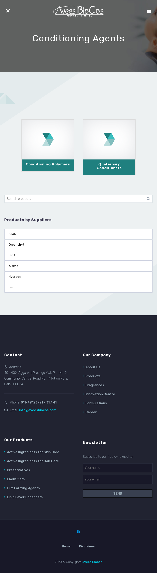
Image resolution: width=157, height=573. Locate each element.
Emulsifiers (16, 479)
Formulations (96, 403)
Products (93, 376)
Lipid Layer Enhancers (25, 497)
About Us (92, 367)
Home (66, 546)
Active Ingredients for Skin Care (33, 452)
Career (91, 412)
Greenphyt (16, 244)
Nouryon (15, 276)
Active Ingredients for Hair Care (33, 461)
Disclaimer (87, 546)
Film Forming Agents (23, 488)
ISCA (12, 255)
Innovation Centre (100, 394)
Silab (12, 234)
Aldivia (13, 266)
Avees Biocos (92, 562)
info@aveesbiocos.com (37, 410)
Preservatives (18, 470)
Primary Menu (149, 11)
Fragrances (94, 385)
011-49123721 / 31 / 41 (39, 402)
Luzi (12, 287)
